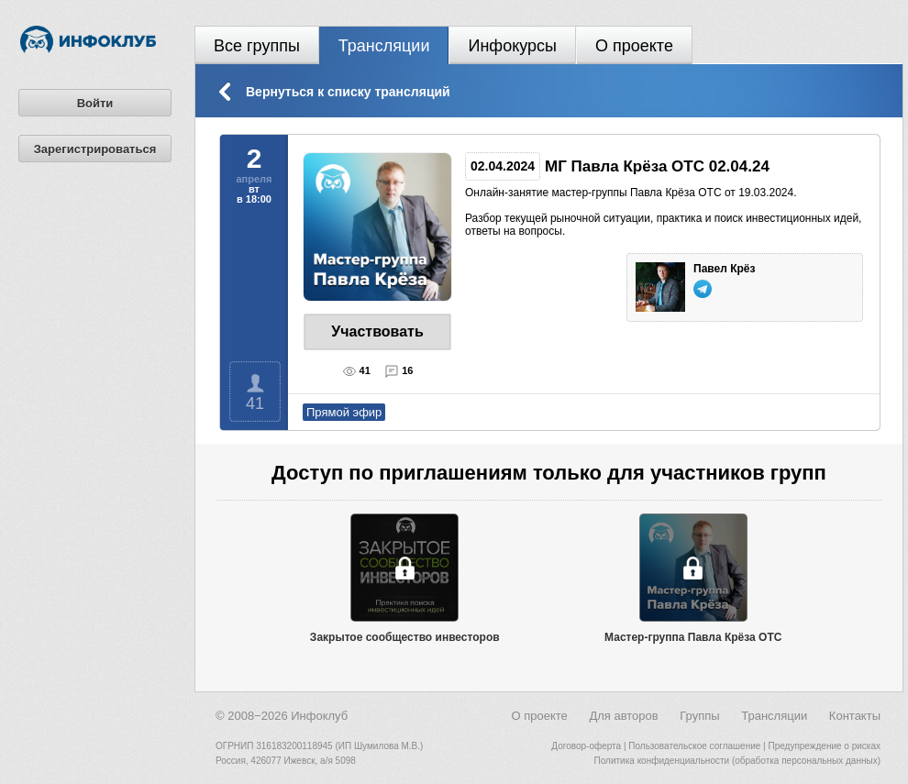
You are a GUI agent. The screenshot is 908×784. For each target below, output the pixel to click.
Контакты (854, 716)
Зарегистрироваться (95, 149)
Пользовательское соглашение (694, 746)
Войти (95, 103)
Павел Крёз (726, 268)
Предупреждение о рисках (824, 746)
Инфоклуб (319, 716)
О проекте (634, 46)
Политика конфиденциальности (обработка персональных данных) (737, 761)
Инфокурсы (512, 46)
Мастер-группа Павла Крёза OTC (692, 637)
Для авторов (623, 716)
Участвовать (377, 331)
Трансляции (384, 46)
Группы (699, 716)
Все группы (257, 46)
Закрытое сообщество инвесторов (405, 637)
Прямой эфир (344, 412)
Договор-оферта (586, 746)
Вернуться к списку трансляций (348, 91)
